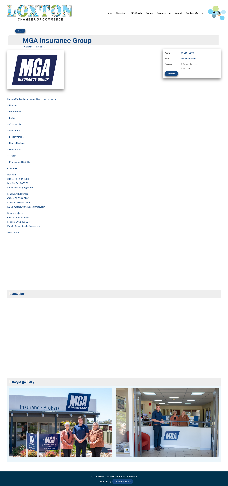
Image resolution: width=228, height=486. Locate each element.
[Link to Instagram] (218, 13)
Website (171, 74)
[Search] (202, 13)
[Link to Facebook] (214, 13)
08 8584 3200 (187, 53)
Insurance (40, 46)
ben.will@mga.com (189, 58)
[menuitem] (109, 13)
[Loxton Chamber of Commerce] (39, 13)
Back (20, 31)
